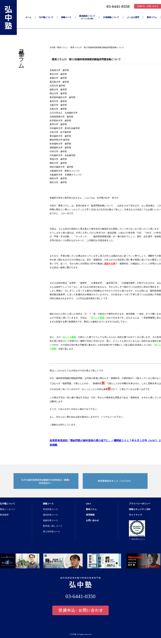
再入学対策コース (51, 531)
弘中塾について (46, 17)
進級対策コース (50, 520)
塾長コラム (152, 17)
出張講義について (111, 17)
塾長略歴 (4, 515)
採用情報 (90, 515)
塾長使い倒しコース (52, 526)
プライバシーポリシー (139, 503)
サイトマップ (135, 515)
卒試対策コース (50, 509)
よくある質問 (133, 17)
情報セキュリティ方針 (139, 509)
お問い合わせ (92, 520)
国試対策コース (50, 515)
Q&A (88, 503)
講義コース (66, 17)
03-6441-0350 (117, 6)
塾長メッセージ (7, 509)
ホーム (28, 17)
